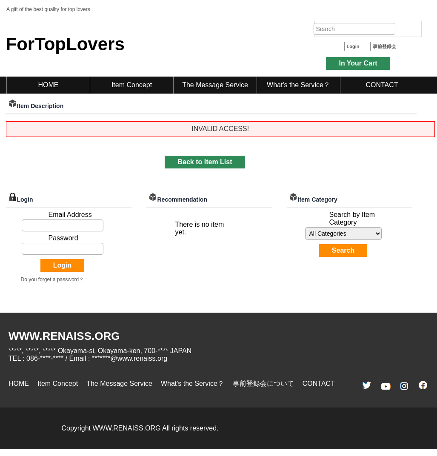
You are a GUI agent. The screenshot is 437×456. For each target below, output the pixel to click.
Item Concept (131, 84)
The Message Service (215, 84)
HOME (48, 84)
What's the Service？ (298, 84)
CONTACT (382, 84)
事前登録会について (263, 383)
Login (353, 46)
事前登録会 (384, 46)
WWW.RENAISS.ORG (64, 336)
